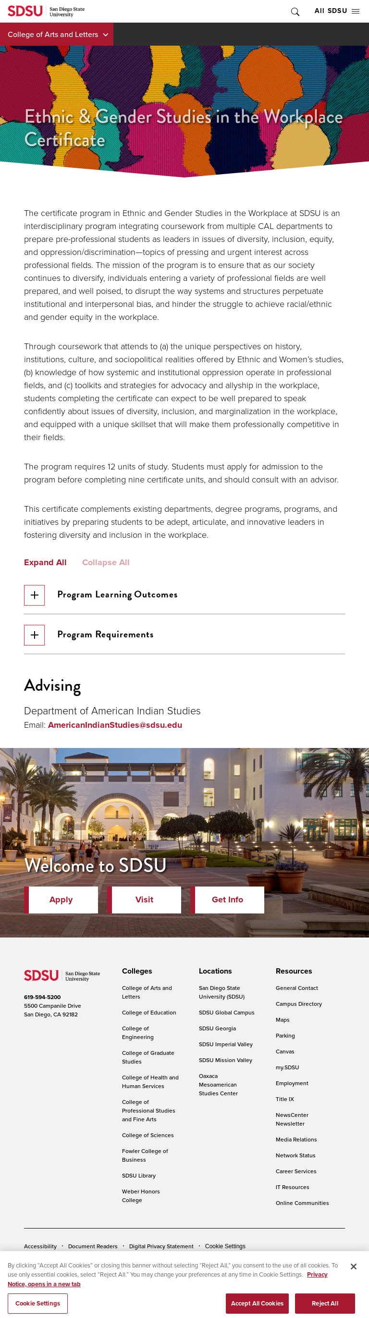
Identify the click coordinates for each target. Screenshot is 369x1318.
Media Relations (296, 1139)
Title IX (285, 1099)
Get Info (227, 899)
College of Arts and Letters (53, 34)
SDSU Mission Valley (225, 1060)
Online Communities (302, 1203)
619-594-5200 (42, 997)
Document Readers (93, 1246)
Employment (292, 1083)
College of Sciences (148, 1135)
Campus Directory (299, 1004)
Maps (283, 1019)
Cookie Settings (225, 1246)
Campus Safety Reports (54, 1260)
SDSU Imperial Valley (226, 1044)
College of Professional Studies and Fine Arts (148, 1110)
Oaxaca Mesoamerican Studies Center (218, 1084)
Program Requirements (89, 635)
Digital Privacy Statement (161, 1246)
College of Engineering (138, 1032)
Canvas (285, 1051)
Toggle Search (294, 11)
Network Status (296, 1155)
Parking (285, 1035)
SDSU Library (139, 1175)
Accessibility (40, 1246)
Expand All (45, 563)
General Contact (297, 988)
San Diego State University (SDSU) (222, 992)
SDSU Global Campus (227, 1012)
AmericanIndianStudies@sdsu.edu (115, 725)
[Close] (353, 1282)
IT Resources (292, 1187)
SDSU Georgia (217, 1028)
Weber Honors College (141, 1195)
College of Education (149, 1012)
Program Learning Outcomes (101, 595)
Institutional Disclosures (127, 1260)
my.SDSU (287, 1067)
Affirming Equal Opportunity (282, 1260)
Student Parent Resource (202, 1260)
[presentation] (135, 971)
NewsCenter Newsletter (292, 1119)
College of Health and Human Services (150, 1081)
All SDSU (337, 11)
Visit (144, 899)
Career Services (296, 1171)
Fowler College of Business (145, 1155)
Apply (61, 899)
